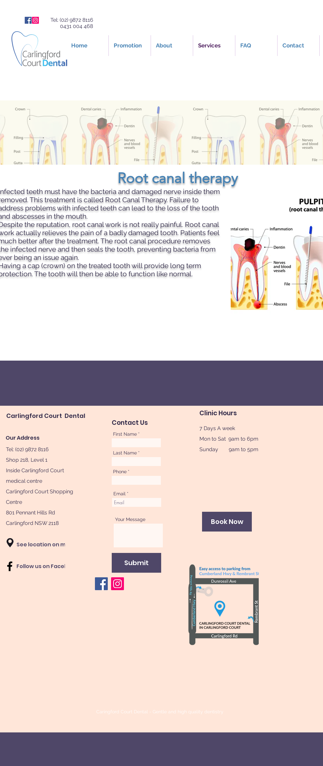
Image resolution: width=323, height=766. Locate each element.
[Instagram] (35, 20)
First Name (125, 434)
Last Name (125, 453)
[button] (10, 542)
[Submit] (136, 563)
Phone (120, 471)
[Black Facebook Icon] (9, 566)
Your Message (130, 519)
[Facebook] (28, 20)
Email (119, 493)
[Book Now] (227, 522)
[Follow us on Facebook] (47, 566)
